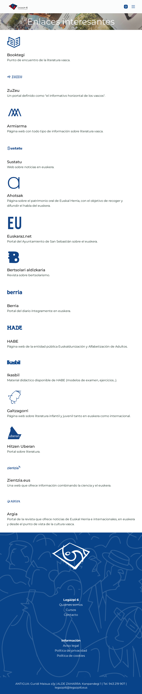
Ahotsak (15, 195)
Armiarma (17, 126)
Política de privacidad (71, 650)
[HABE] (14, 327)
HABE (12, 341)
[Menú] (133, 6)
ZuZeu (13, 90)
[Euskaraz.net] (14, 222)
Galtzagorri (17, 411)
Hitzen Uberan (21, 446)
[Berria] (14, 292)
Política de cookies (71, 655)
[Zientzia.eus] (13, 467)
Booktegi (16, 55)
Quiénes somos (71, 605)
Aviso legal (71, 645)
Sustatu (14, 162)
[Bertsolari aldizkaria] (13, 257)
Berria (13, 305)
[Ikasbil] (13, 362)
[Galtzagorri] (14, 397)
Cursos (71, 610)
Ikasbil (13, 375)
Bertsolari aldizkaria (26, 270)
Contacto (71, 615)
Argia (12, 514)
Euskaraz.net (19, 236)
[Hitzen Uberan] (14, 432)
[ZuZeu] (14, 76)
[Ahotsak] (13, 182)
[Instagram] (126, 7)
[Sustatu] (14, 148)
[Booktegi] (13, 42)
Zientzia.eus (18, 480)
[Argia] (13, 501)
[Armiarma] (14, 112)
